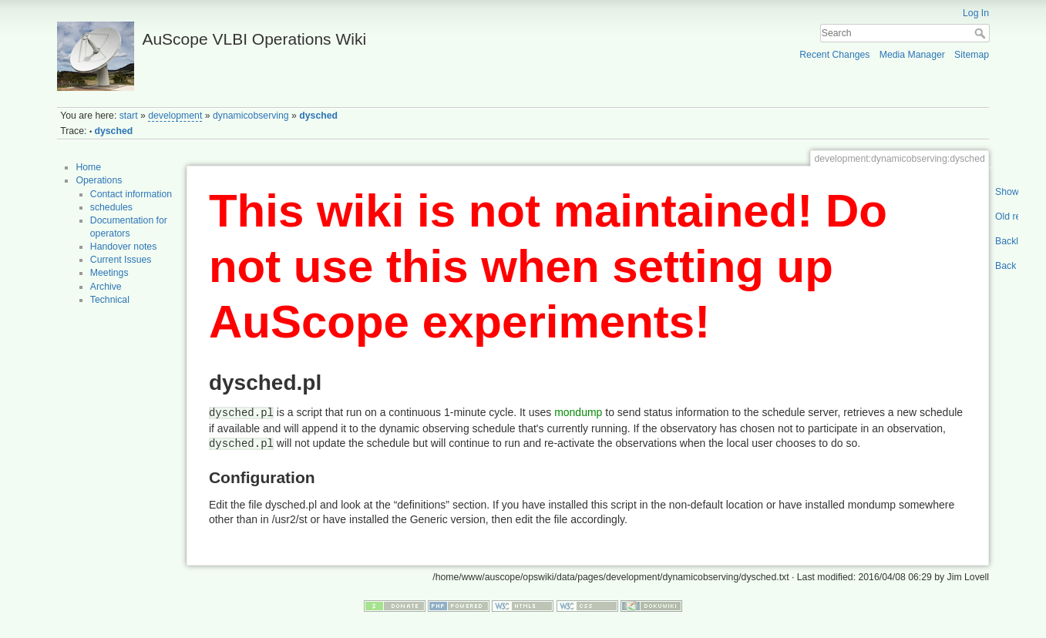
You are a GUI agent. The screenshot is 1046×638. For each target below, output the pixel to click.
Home (88, 167)
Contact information (131, 194)
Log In (976, 13)
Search (981, 33)
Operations (99, 180)
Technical (109, 299)
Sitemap (971, 54)
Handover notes (123, 246)
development (175, 115)
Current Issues (121, 259)
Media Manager (912, 54)
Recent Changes (834, 54)
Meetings (109, 272)
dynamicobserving (251, 115)
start (128, 115)
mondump (578, 412)
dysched (318, 115)
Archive (106, 286)
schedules (111, 207)
